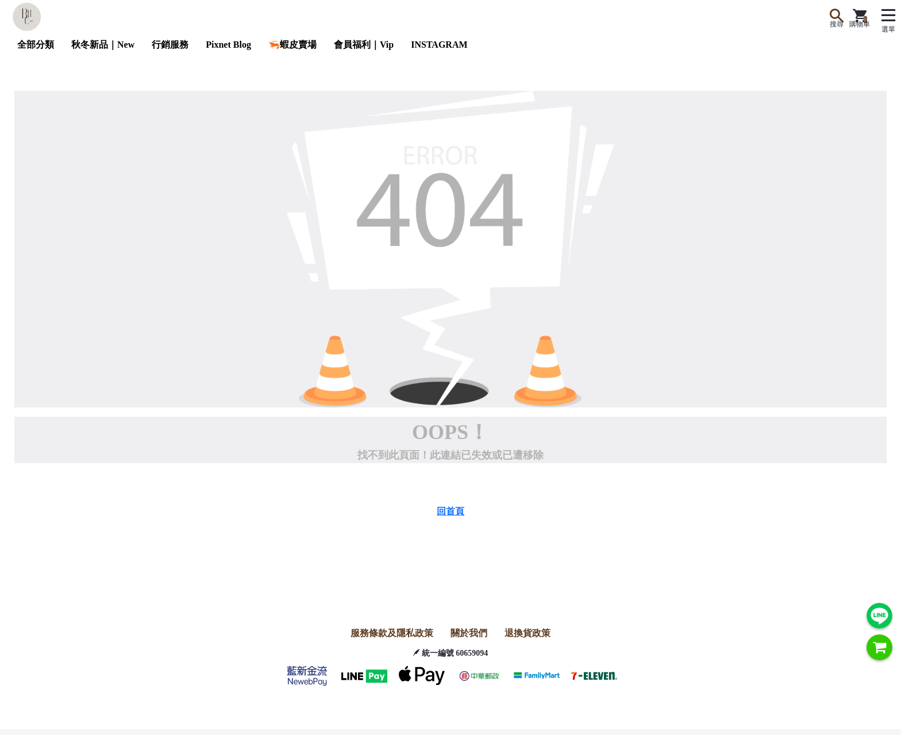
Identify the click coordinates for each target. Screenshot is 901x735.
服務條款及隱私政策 (392, 633)
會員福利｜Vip (364, 44)
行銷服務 (170, 44)
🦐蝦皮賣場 (292, 44)
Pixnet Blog (228, 44)
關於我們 (468, 633)
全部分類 (35, 44)
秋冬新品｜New (102, 44)
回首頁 (450, 511)
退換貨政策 (527, 633)
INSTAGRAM (439, 44)
